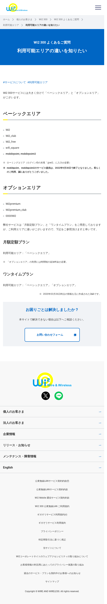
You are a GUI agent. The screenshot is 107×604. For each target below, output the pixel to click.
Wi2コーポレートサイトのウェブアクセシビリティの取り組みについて (52, 556)
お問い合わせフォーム (56, 334)
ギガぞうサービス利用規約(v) (52, 514)
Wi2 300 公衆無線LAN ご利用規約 (52, 506)
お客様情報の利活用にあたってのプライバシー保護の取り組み (52, 564)
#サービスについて (14, 82)
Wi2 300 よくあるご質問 (66, 19)
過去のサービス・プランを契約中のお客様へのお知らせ (52, 573)
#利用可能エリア (37, 82)
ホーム (6, 19)
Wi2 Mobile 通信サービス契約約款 (52, 497)
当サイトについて (52, 548)
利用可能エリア (11, 25)
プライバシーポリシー (52, 531)
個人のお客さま (24, 19)
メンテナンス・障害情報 (19, 456)
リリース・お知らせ (16, 445)
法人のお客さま (13, 423)
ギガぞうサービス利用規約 (52, 523)
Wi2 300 (43, 19)
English (8, 467)
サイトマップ (52, 581)
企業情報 (9, 434)
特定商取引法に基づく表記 (52, 539)
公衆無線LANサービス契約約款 (52, 489)
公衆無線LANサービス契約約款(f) (52, 481)
